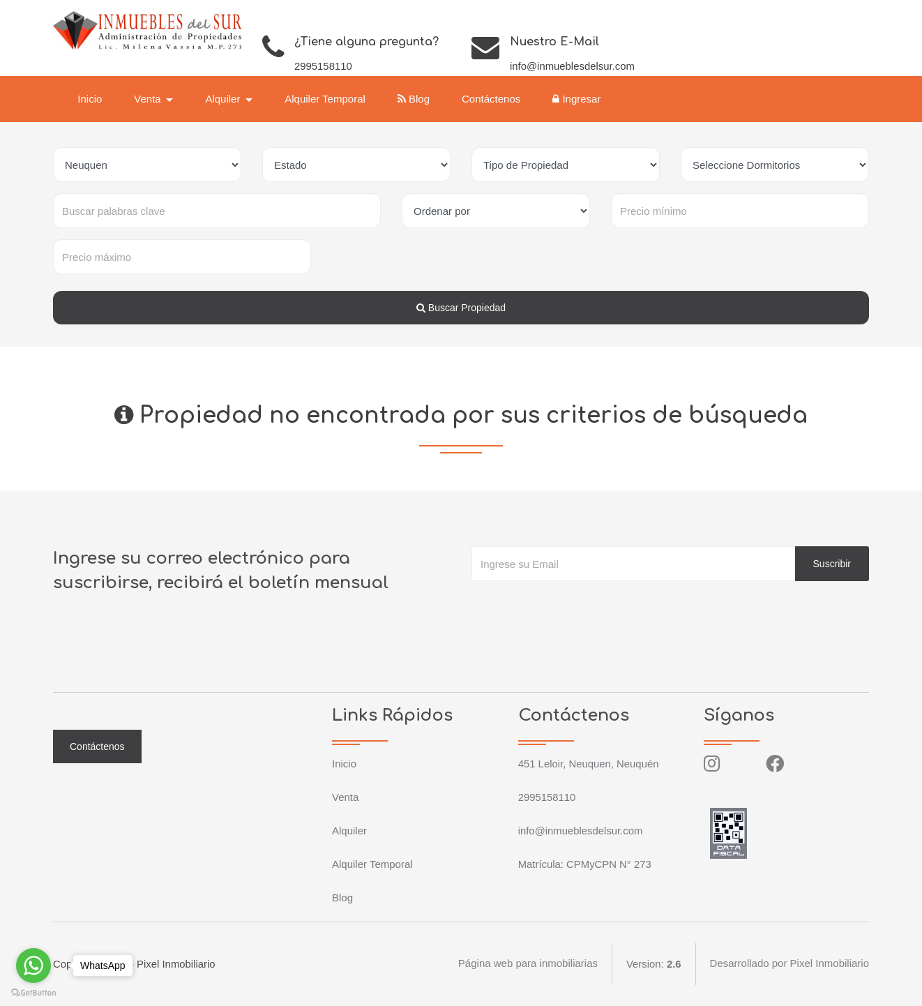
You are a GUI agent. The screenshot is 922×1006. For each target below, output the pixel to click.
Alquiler (349, 830)
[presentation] (577, 609)
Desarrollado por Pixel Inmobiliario (789, 964)
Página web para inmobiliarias (527, 964)
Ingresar (578, 99)
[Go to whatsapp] (33, 965)
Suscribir (832, 563)
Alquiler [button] (225, 99)
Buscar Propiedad (461, 307)
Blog (415, 99)
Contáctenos (492, 99)
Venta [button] (150, 99)
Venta (345, 797)
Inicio (91, 99)
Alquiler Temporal (326, 99)
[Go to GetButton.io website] (33, 992)
